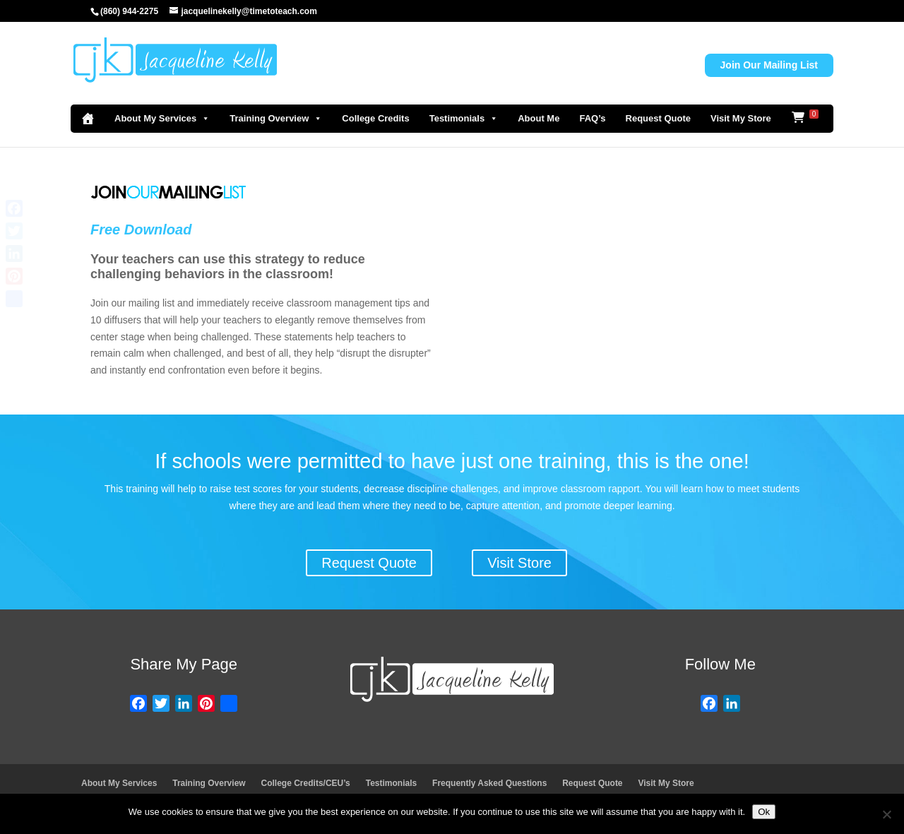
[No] (886, 814)
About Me (538, 118)
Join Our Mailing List (769, 65)
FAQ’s (592, 118)
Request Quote (658, 118)
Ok (764, 811)
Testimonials (464, 119)
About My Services (162, 119)
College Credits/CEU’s (305, 783)
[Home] (88, 119)
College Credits (375, 118)
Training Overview (276, 119)
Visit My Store (740, 118)
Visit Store (519, 563)
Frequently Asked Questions (489, 783)
